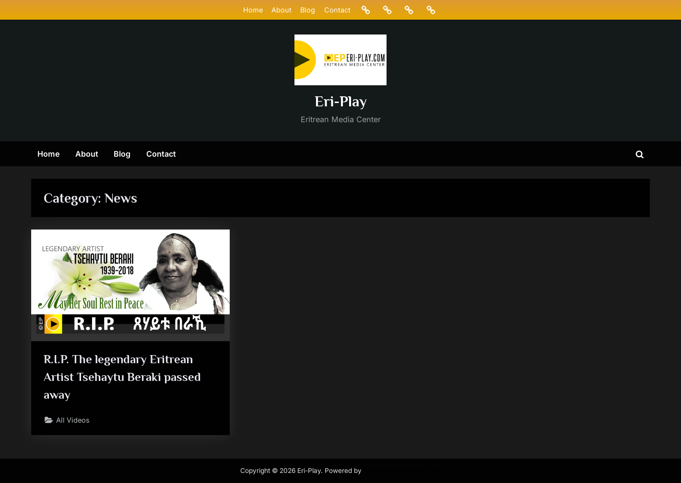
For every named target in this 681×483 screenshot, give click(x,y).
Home (253, 10)
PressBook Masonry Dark (402, 470)
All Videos (73, 420)
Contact (337, 10)
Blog (307, 10)
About (281, 10)
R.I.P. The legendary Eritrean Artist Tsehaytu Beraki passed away (122, 377)
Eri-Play (341, 101)
